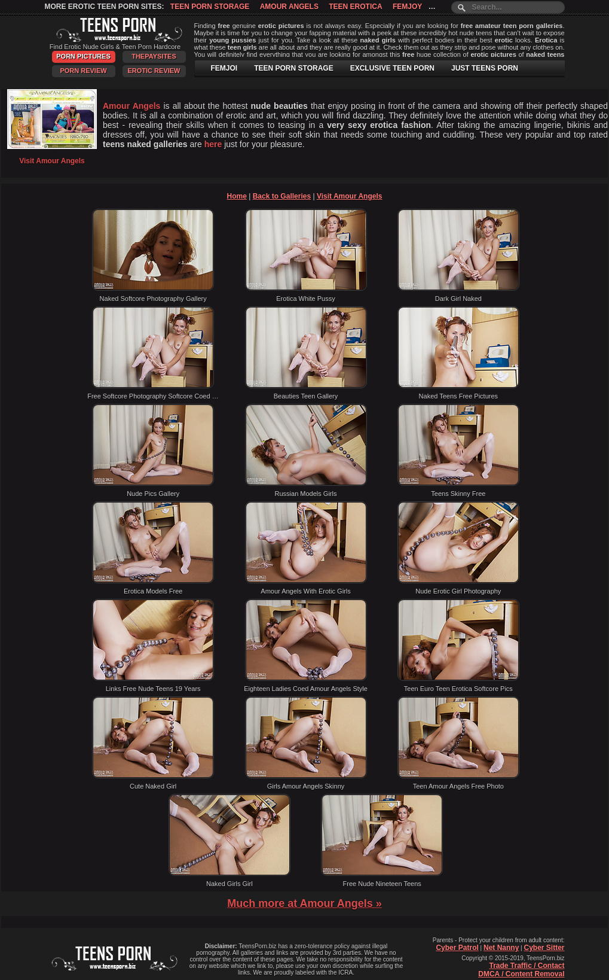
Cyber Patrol (457, 948)
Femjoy (407, 6)
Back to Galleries (282, 196)
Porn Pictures (83, 56)
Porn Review (83, 70)
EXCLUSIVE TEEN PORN (392, 68)
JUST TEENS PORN (484, 68)
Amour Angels (289, 6)
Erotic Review (153, 70)
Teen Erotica (355, 6)
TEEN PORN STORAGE (293, 68)
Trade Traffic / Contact (526, 965)
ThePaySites (153, 56)
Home (237, 196)
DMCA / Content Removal (521, 974)
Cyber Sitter (544, 948)
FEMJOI (224, 68)
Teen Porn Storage (209, 6)
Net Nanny (501, 948)
